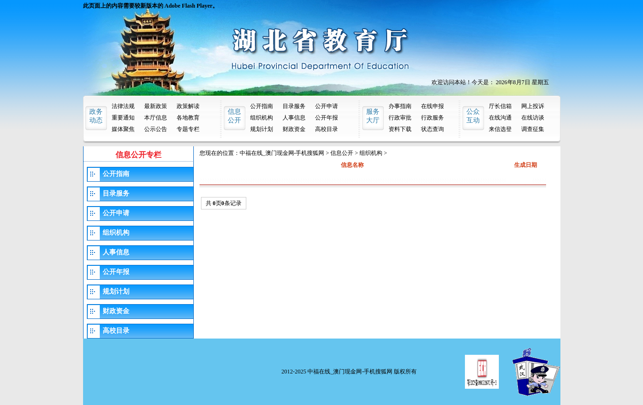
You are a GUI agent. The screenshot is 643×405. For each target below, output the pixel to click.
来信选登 (500, 129)
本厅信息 (155, 117)
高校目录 (326, 129)
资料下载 (400, 129)
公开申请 (326, 106)
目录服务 (294, 106)
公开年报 (326, 117)
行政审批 (400, 117)
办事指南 (400, 106)
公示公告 (155, 129)
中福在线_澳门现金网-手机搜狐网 (282, 153)
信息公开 (341, 153)
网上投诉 (532, 106)
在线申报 (432, 106)
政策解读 (188, 106)
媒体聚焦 (123, 129)
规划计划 (261, 129)
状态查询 (432, 129)
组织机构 (261, 117)
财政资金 (294, 129)
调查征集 (532, 129)
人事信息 (294, 117)
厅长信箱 (500, 106)
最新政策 (155, 106)
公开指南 (261, 106)
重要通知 (123, 117)
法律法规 (123, 106)
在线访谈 (532, 117)
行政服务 (432, 117)
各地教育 (188, 117)
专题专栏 (188, 129)
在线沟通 (500, 117)
